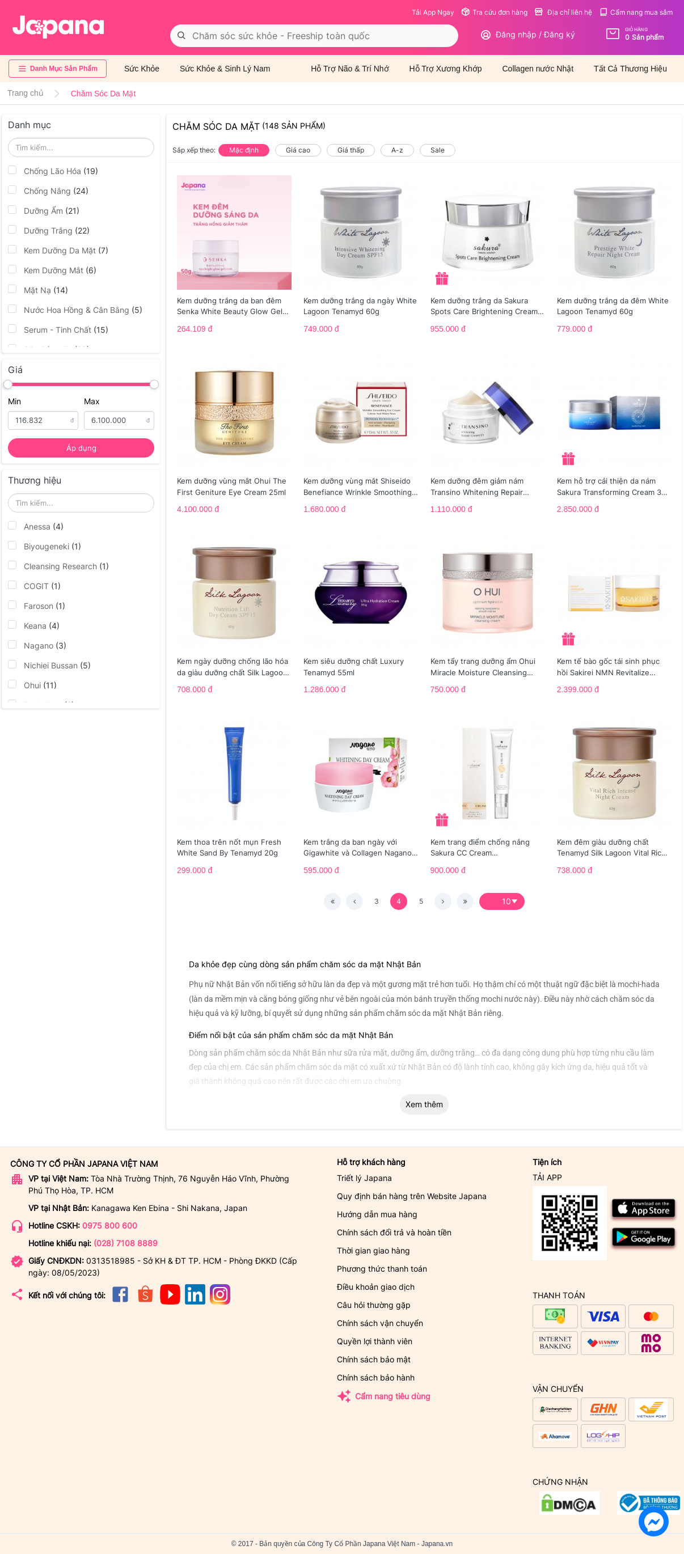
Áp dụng (81, 447)
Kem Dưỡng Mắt (52, 270)
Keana (34, 625)
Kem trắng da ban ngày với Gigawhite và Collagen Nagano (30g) (357, 848)
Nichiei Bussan (49, 665)
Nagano (37, 645)
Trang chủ (25, 93)
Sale (437, 150)
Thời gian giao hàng (373, 1250)
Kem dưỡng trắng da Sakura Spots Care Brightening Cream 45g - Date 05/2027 (484, 306)
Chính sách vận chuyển (380, 1323)
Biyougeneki (44, 546)
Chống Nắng (48, 190)
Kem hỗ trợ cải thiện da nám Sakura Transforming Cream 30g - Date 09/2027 (613, 487)
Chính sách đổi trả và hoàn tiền (394, 1232)
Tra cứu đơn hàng (494, 12)
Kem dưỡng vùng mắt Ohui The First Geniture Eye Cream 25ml (231, 486)
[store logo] (58, 27)
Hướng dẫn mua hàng (377, 1214)
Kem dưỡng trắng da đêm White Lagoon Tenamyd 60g (613, 306)
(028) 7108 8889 (126, 1243)
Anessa (36, 526)
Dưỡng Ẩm (43, 210)
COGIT (34, 586)
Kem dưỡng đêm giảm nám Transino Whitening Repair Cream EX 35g (476, 487)
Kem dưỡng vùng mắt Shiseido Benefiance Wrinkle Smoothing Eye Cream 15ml (357, 487)
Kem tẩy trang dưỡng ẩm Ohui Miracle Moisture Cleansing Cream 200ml (482, 667)
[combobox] (314, 35)
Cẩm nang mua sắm (636, 12)
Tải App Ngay (433, 12)
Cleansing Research (58, 566)
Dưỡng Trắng (49, 230)
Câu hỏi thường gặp (374, 1305)
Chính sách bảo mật (374, 1359)
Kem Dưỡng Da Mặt (58, 250)
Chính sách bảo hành (376, 1377)
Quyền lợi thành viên (374, 1341)
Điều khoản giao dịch (376, 1287)
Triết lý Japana (364, 1178)
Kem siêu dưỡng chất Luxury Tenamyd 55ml (353, 667)
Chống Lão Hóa (53, 171)
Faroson (36, 605)
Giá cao (298, 150)
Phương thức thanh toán (382, 1268)
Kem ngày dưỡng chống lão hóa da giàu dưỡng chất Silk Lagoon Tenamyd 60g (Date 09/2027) (232, 667)
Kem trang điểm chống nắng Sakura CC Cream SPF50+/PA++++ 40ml (480, 848)
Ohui (32, 685)
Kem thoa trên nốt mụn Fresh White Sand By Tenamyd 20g (229, 847)
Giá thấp (350, 150)
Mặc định (244, 150)
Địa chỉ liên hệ (563, 12)
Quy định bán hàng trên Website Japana (412, 1196)
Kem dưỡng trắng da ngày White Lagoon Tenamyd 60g (360, 306)
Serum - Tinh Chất (58, 329)
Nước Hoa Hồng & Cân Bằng (75, 309)
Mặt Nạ (38, 290)
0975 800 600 (109, 1225)
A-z (397, 150)
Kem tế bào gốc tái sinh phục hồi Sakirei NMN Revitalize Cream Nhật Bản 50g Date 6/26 (612, 667)
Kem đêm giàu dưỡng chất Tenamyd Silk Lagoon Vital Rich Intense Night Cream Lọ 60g (611, 848)
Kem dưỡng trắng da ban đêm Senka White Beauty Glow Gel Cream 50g (229, 306)
